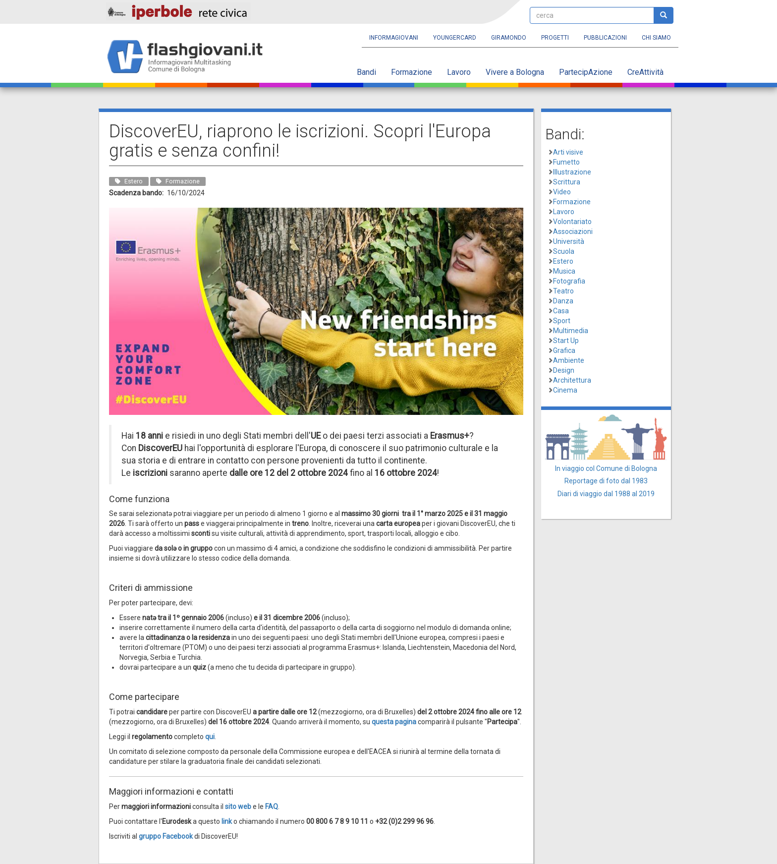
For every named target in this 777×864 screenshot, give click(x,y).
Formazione (411, 72)
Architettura (572, 380)
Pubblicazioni (605, 37)
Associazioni (573, 231)
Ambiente (568, 360)
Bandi (366, 72)
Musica (564, 271)
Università (568, 241)
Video (562, 192)
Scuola (563, 251)
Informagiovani (393, 37)
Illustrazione (572, 172)
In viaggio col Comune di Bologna (606, 468)
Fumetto (566, 162)
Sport (561, 321)
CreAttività (645, 72)
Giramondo (508, 37)
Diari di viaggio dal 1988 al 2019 (606, 494)
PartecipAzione (585, 72)
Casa (561, 311)
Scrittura (566, 182)
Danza (563, 301)
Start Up (566, 341)
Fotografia (569, 281)
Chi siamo (656, 37)
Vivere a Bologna (515, 72)
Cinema (565, 390)
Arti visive (568, 152)
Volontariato (572, 222)
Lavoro (459, 72)
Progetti (555, 37)
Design (563, 370)
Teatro (563, 291)
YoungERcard (454, 37)
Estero (563, 261)
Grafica (564, 350)
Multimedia (570, 331)
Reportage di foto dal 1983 (606, 481)
